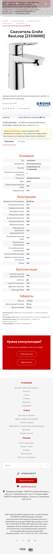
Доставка (26, 430)
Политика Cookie (23, 13)
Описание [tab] (9, 141)
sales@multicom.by (28, 486)
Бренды (26, 450)
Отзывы (26, 398)
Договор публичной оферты (26, 388)
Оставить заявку (26, 422)
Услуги (26, 410)
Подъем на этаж (26, 433)
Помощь (26, 438)
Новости (26, 391)
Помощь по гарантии (26, 415)
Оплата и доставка (26, 443)
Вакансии (26, 402)
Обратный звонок (26, 480)
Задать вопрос (26, 362)
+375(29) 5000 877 (28, 473)
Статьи (26, 395)
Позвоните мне (26, 354)
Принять (46, 8)
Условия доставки (10, 122)
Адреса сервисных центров (26, 419)
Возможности (26, 454)
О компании (26, 383)
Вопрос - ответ (27, 446)
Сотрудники (26, 406)
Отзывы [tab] (21, 141)
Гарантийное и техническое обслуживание (26, 426)
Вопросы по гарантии (26, 457)
